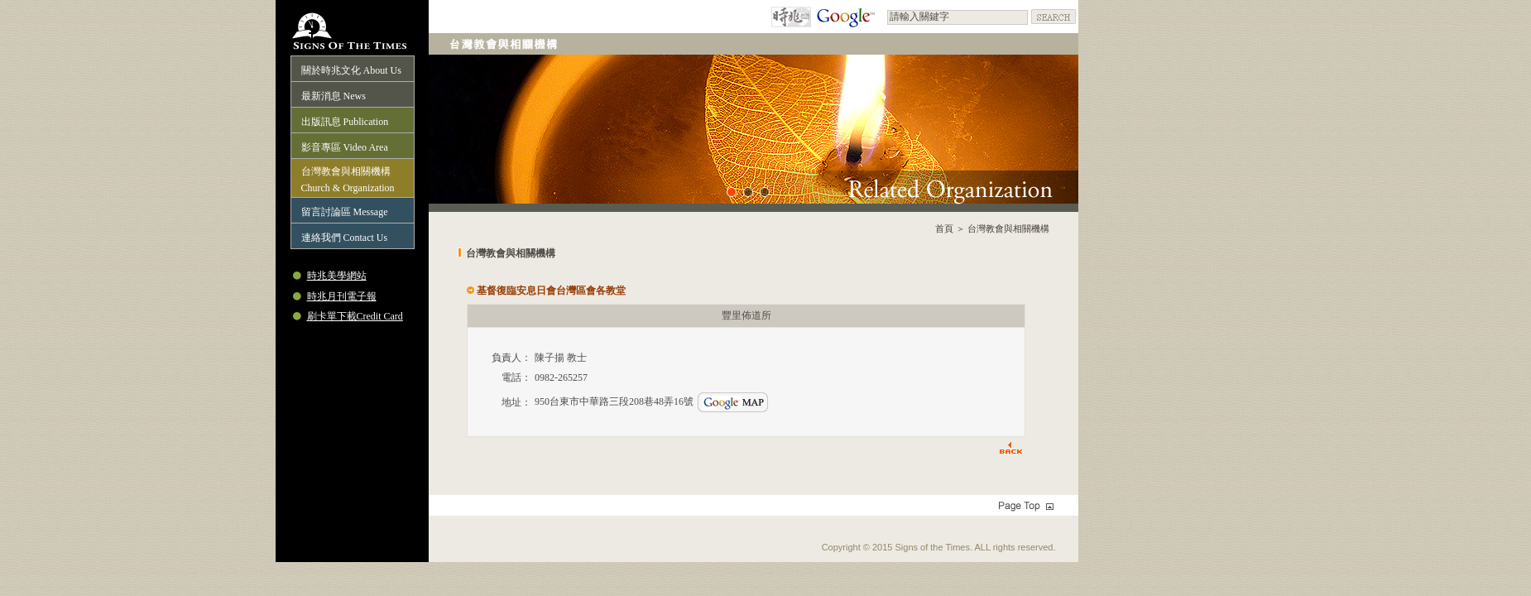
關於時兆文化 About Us (351, 70)
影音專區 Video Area (344, 147)
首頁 (944, 228)
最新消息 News (333, 96)
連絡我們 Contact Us (344, 237)
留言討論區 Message (344, 212)
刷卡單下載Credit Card (355, 316)
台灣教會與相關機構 (1008, 228)
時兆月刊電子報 (342, 296)
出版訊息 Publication (345, 121)
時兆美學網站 (337, 275)
